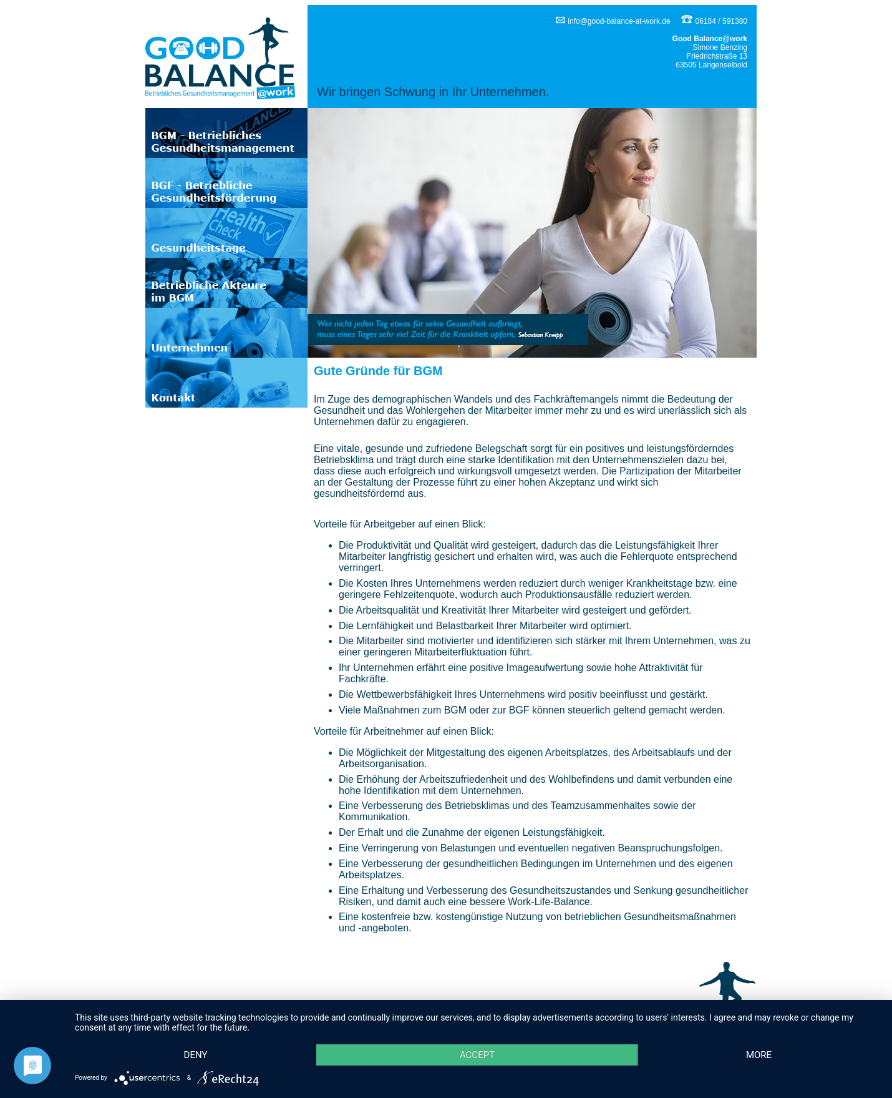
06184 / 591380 (714, 21)
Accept (477, 1055)
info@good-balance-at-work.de (613, 21)
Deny (196, 1055)
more (759, 1055)
